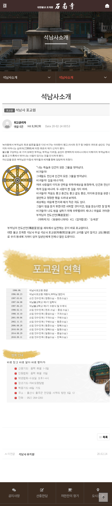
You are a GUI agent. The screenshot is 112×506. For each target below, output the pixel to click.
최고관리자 (20, 123)
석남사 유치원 (26, 427)
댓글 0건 (19, 126)
